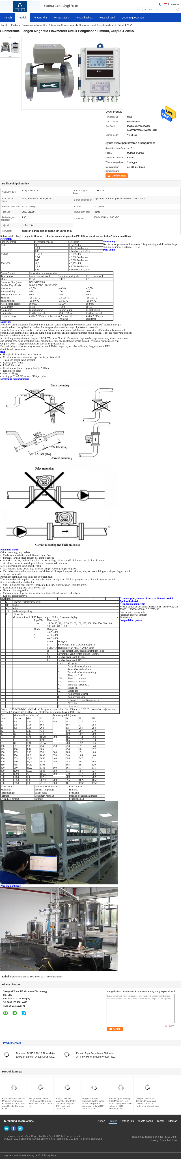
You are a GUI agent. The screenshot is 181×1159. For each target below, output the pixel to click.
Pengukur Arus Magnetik (33, 25)
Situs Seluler (8, 1147)
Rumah (8, 17)
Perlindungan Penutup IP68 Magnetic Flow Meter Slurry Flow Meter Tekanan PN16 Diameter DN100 (120, 1103)
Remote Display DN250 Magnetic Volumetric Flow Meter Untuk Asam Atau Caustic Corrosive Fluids (13, 1103)
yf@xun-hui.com (168, 1144)
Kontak (108, 175)
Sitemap (172, 1121)
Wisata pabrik (61, 17)
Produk (22, 17)
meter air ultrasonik (19, 976)
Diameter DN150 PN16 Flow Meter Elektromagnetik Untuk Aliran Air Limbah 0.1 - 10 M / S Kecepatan (35, 1057)
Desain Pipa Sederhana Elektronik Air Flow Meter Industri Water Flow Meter (95, 1057)
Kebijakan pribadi (13, 1136)
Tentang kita (40, 17)
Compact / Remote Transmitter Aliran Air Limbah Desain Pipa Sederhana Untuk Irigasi (147, 1102)
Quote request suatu (133, 17)
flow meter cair (37, 976)
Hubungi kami (107, 17)
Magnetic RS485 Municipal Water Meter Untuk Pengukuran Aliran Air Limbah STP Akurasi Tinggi (93, 1103)
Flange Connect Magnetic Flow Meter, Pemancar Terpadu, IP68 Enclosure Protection (66, 1103)
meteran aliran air (54, 976)
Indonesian (173, 4)
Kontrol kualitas (84, 17)
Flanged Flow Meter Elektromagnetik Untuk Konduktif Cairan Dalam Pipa (40, 1102)
